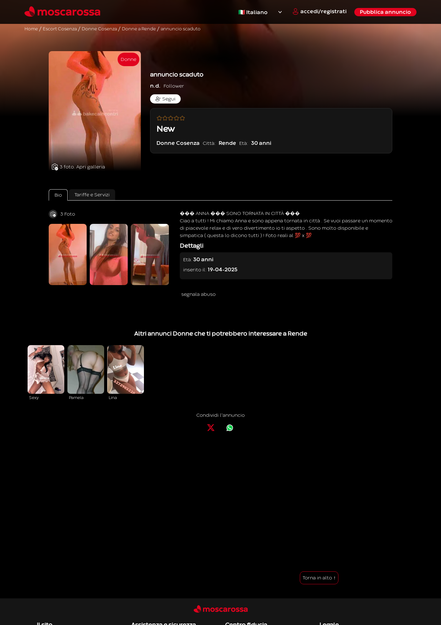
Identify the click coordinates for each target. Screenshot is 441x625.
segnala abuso (198, 294)
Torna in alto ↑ (319, 578)
